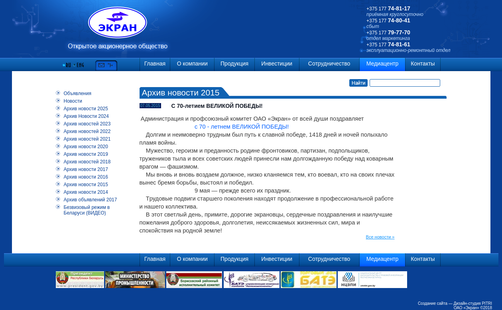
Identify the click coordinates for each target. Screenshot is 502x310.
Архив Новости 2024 (86, 116)
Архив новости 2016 (86, 177)
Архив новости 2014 (86, 192)
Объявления (77, 93)
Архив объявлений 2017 (90, 200)
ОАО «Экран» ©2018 (473, 308)
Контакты (423, 63)
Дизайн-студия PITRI (473, 303)
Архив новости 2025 (86, 108)
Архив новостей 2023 (87, 124)
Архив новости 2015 (86, 184)
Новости (73, 101)
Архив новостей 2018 (87, 162)
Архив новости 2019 (86, 154)
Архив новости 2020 (86, 146)
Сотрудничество (329, 63)
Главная (154, 63)
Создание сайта (432, 303)
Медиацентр (382, 63)
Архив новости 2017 (86, 169)
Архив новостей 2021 (87, 139)
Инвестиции (276, 63)
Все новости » (380, 236)
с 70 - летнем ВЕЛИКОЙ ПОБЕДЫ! (214, 126)
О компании (192, 63)
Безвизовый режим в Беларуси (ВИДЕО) (87, 210)
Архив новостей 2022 (87, 131)
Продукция (234, 63)
